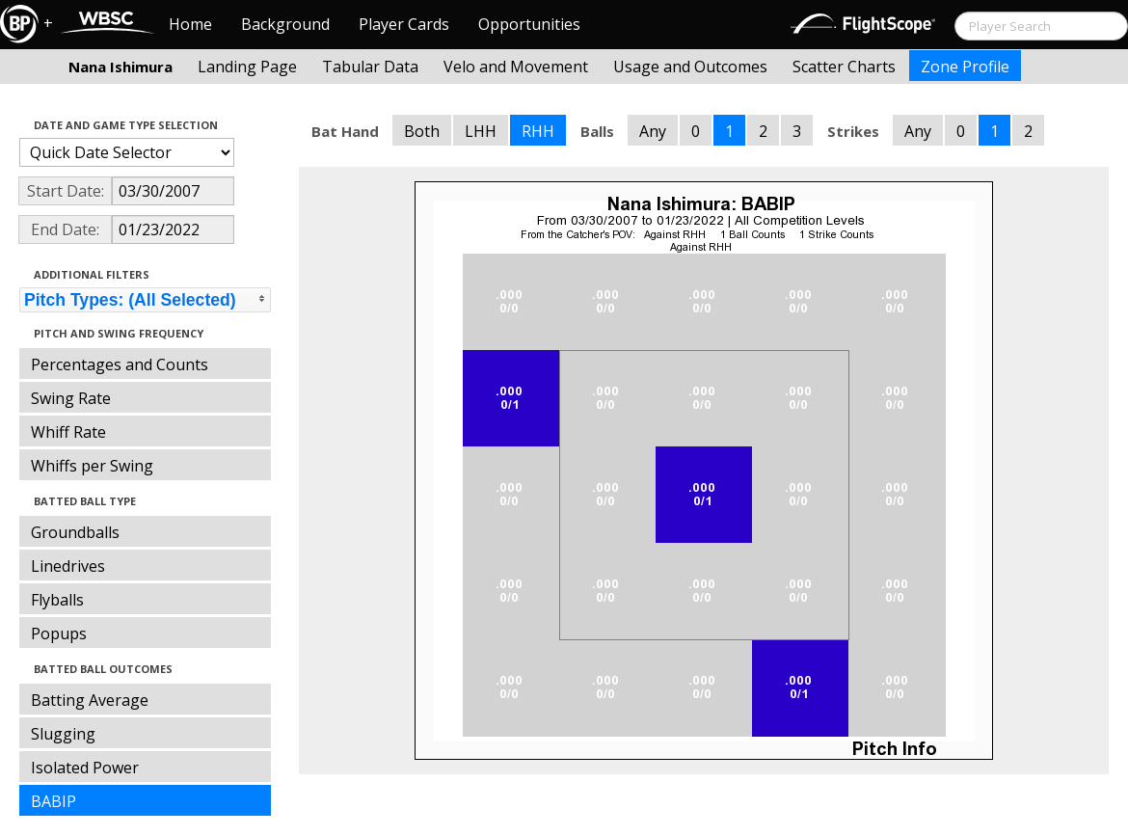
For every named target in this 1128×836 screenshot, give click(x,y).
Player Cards (404, 24)
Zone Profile (965, 66)
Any (652, 131)
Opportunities (529, 24)
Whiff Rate (68, 432)
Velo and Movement (515, 66)
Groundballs (75, 532)
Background (285, 24)
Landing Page (247, 66)
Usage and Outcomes (690, 66)
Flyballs (57, 599)
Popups (59, 633)
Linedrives (68, 566)
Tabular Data (370, 66)
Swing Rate (71, 398)
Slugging (63, 733)
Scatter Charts (844, 66)
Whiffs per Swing (92, 465)
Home (190, 24)
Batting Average (89, 700)
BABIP (53, 801)
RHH (538, 131)
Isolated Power (85, 767)
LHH (481, 131)
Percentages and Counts (119, 364)
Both (422, 131)
